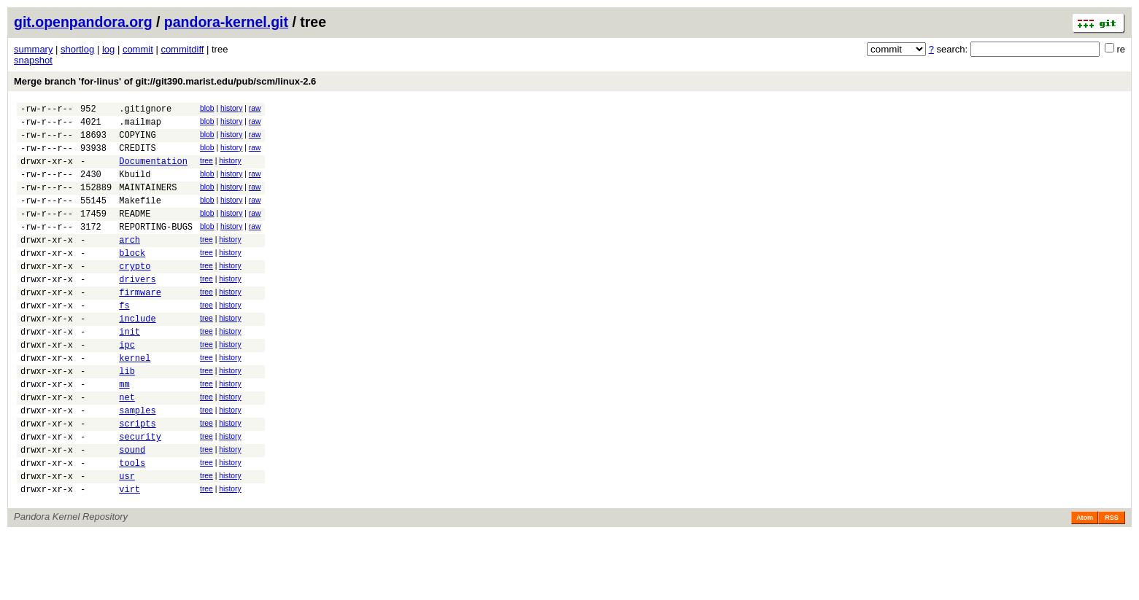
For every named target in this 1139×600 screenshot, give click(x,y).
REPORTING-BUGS (156, 248)
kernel (134, 401)
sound (132, 508)
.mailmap (140, 126)
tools (132, 524)
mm (124, 432)
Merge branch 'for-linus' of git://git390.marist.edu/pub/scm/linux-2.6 (165, 81)
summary (33, 49)
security (140, 493)
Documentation (153, 171)
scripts (137, 478)
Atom (1084, 583)
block (132, 279)
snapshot (33, 60)
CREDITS (137, 156)
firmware (140, 325)
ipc (127, 386)
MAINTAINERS (148, 202)
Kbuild (134, 187)
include (137, 355)
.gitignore (145, 110)
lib (127, 416)
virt (129, 554)
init (129, 371)
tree (206, 169)
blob (207, 108)
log (108, 49)
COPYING (137, 141)
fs (124, 340)
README (134, 233)
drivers (137, 309)
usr (127, 539)
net (127, 447)
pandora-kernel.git (226, 22)
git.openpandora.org (83, 22)
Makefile (140, 217)
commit (138, 49)
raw (255, 108)
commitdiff (182, 49)
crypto (134, 294)
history (231, 108)
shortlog (77, 49)
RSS (1112, 583)
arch (129, 263)
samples (137, 462)
